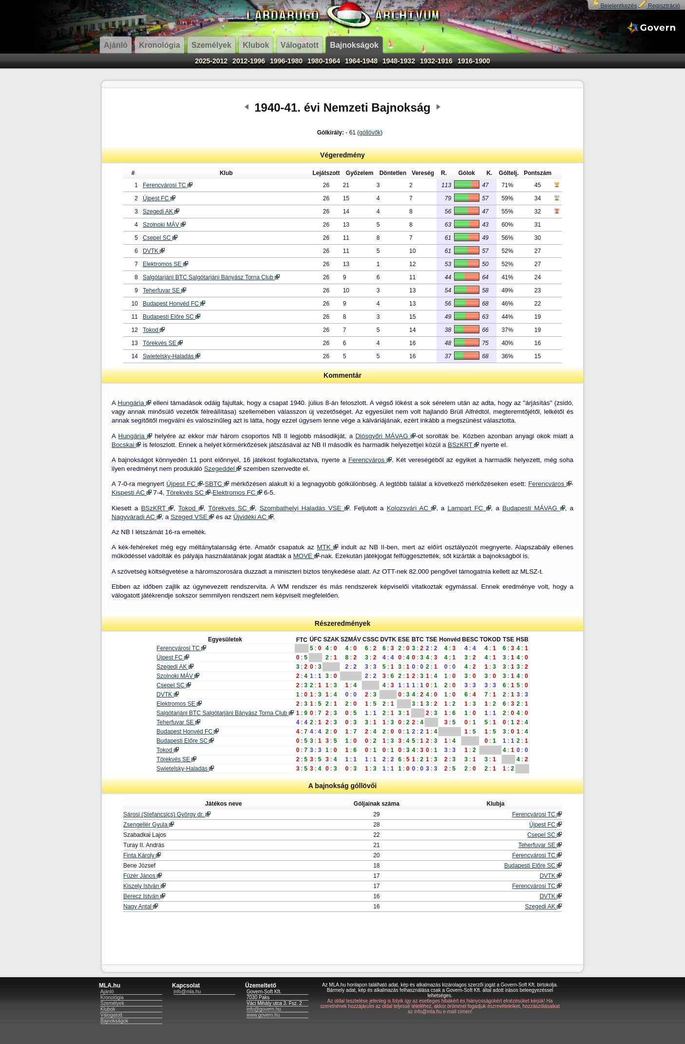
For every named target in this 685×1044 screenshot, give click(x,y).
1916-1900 (473, 61)
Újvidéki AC (253, 517)
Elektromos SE (165, 264)
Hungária (134, 402)
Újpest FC (159, 198)
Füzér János (142, 875)
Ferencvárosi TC (167, 185)
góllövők (370, 132)
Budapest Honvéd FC (174, 303)
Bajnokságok (114, 1021)
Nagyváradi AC (137, 517)
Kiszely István (144, 886)
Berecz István (144, 896)
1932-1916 (436, 61)
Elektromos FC (237, 492)
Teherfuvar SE (164, 290)
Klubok (107, 1009)
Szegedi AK (161, 211)
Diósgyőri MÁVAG (385, 436)
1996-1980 (286, 61)
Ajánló (107, 991)
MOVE (306, 556)
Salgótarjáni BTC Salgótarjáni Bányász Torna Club (211, 277)
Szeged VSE (192, 517)
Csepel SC (160, 237)
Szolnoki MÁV (164, 224)
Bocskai (126, 444)
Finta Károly (142, 855)
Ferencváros (370, 460)
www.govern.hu (263, 1015)
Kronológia (112, 997)
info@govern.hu (264, 1009)
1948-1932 (398, 61)
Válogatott (111, 1015)
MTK (327, 547)
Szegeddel (223, 468)
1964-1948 (361, 61)
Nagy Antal (140, 906)
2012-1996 (248, 61)
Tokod (154, 330)
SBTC (217, 483)
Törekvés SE (163, 343)
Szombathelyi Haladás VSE (304, 508)
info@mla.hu (187, 991)
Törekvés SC (188, 492)
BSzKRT (463, 444)
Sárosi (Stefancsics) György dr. (166, 814)
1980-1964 (323, 61)
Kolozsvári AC (412, 508)
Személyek (112, 1003)
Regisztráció (659, 5)
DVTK (154, 251)
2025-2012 (211, 61)
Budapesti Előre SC (171, 316)
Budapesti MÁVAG (533, 508)
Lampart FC (469, 508)
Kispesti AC (132, 492)
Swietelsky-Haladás (171, 356)
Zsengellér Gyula (148, 824)
